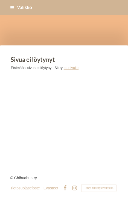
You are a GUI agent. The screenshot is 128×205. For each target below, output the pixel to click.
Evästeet (50, 188)
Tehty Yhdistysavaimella (99, 187)
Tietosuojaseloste (25, 188)
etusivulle (71, 68)
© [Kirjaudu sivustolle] (12, 178)
